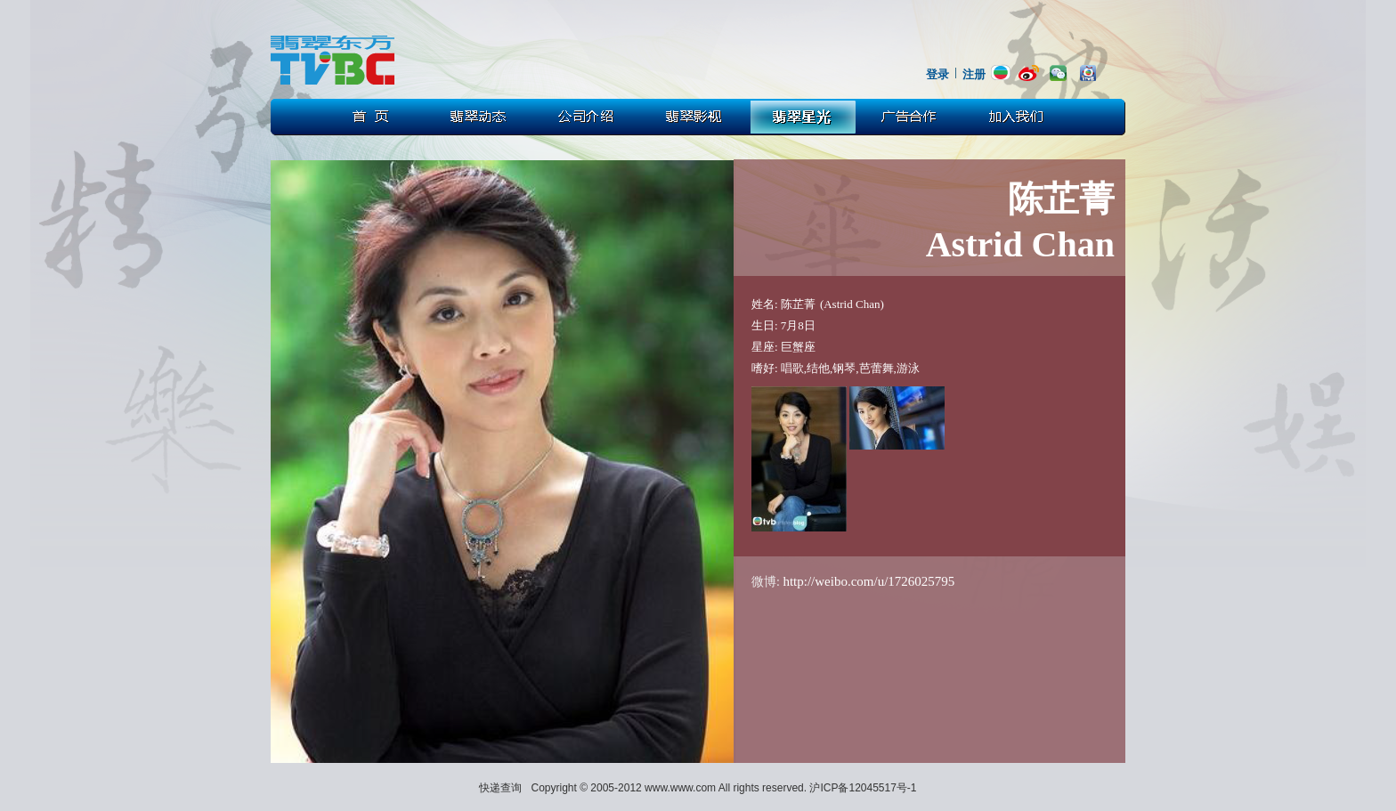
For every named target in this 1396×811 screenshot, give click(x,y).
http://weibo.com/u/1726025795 (868, 581)
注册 (974, 74)
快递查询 (500, 788)
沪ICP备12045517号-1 (862, 788)
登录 (937, 74)
